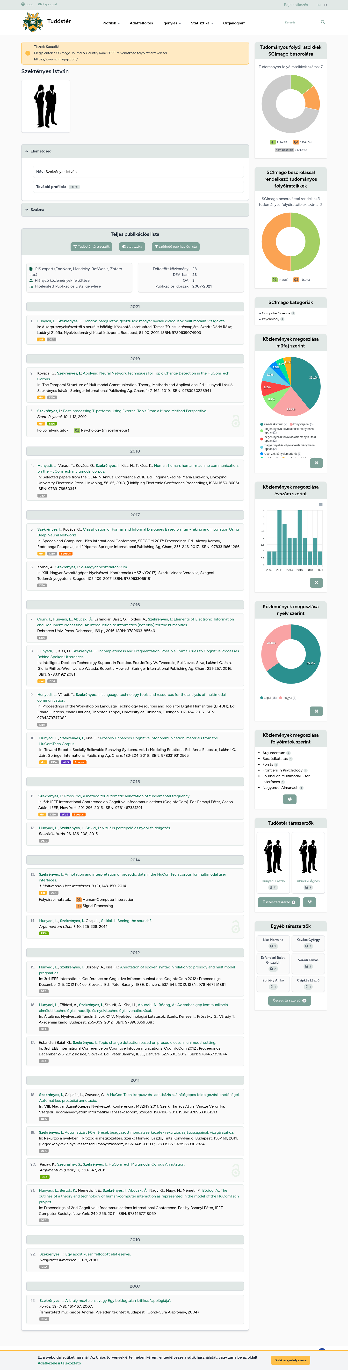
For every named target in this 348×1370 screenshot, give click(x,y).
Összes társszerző (279, 902)
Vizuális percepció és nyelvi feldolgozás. (136, 828)
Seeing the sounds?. (134, 920)
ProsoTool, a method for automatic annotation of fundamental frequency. (127, 796)
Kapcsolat (47, 4)
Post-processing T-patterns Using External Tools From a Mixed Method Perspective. (135, 411)
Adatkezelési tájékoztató (59, 1363)
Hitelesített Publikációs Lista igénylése (65, 286)
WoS (66, 762)
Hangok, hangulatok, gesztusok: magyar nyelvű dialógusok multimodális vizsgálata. (154, 321)
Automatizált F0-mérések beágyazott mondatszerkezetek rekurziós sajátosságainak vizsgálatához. (149, 1132)
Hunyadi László (273, 881)
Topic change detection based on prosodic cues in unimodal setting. (157, 1042)
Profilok (111, 23)
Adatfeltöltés (141, 23)
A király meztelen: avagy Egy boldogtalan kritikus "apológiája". (118, 1300)
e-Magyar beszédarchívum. (104, 567)
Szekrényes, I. (69, 321)
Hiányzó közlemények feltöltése (59, 280)
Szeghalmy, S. (69, 1164)
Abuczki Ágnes (308, 881)
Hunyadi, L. (46, 321)
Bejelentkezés (296, 4)
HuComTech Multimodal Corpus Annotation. (147, 1164)
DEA (51, 339)
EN (318, 5)
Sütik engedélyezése (290, 1360)
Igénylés (172, 23)
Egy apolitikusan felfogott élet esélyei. (98, 1254)
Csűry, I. (44, 619)
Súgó (27, 4)
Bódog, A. (167, 1004)
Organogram (234, 23)
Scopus (66, 553)
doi (41, 339)
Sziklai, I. (93, 828)
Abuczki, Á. (83, 619)
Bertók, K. (68, 1190)
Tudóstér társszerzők (91, 247)
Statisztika (202, 23)
